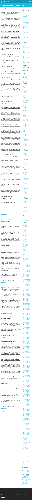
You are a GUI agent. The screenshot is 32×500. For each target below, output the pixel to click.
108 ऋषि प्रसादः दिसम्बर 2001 (26, 296)
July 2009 (24, 211)
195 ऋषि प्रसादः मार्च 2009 (26, 310)
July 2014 (24, 163)
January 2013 (25, 177)
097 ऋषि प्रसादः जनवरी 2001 (26, 287)
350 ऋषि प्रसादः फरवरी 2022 (26, 433)
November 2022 (25, 80)
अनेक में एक (24, 17)
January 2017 (25, 138)
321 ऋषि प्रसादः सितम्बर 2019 (26, 413)
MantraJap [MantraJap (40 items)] (23, 463)
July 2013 (24, 173)
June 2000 (24, 239)
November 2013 (25, 170)
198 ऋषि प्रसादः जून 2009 (26, 312)
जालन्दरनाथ (3, 8)
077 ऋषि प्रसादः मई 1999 (26, 274)
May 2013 (24, 175)
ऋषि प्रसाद (24, 446)
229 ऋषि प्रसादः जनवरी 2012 (26, 337)
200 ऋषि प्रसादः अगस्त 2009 (26, 314)
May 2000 (24, 240)
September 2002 (25, 220)
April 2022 (24, 86)
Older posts (4, 411)
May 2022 (24, 85)
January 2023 (25, 79)
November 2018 (25, 120)
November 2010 (25, 198)
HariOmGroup (23, 494)
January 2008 (25, 217)
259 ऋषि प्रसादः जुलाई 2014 (26, 361)
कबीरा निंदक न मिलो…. (5, 285)
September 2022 (25, 82)
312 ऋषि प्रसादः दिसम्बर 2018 (26, 406)
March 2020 (25, 107)
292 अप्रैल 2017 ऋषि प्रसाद (26, 389)
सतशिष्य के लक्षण (25, 18)
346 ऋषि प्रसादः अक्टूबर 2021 (26, 430)
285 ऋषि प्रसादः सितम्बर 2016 (26, 383)
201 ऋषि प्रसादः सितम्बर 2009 (26, 315)
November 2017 (25, 130)
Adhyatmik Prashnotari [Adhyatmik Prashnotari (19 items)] (25, 452)
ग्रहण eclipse (24, 447)
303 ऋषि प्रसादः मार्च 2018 (26, 398)
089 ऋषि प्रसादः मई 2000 (26, 283)
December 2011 (25, 188)
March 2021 (25, 97)
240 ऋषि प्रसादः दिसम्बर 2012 (26, 346)
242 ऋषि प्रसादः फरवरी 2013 (26, 348)
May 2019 (24, 115)
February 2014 (25, 167)
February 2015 (25, 157)
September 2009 (25, 209)
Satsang (24, 440)
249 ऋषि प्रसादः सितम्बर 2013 (26, 353)
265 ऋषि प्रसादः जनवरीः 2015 (26, 366)
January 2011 (25, 196)
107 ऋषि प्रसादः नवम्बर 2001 (26, 295)
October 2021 (25, 91)
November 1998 (25, 250)
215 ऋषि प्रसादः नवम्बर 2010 (26, 326)
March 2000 (25, 242)
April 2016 (24, 146)
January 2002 (25, 227)
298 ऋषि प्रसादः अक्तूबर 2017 (26, 394)
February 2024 (25, 77)
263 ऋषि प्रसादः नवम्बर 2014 (26, 364)
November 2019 (25, 110)
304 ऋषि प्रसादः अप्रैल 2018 (26, 399)
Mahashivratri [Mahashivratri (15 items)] (26, 462)
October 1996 (25, 260)
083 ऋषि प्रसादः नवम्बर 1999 (26, 279)
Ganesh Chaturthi (25, 437)
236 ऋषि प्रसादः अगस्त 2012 (26, 343)
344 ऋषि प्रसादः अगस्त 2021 (26, 428)
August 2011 (25, 190)
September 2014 (25, 161)
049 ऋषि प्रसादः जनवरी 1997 (26, 266)
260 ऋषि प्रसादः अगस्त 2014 (26, 362)
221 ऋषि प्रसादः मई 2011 (26, 331)
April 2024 (24, 75)
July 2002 (24, 222)
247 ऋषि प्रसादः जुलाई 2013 (26, 351)
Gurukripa (4, 288)
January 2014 (25, 168)
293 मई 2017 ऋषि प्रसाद (26, 390)
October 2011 (25, 189)
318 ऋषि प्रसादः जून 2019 (26, 411)
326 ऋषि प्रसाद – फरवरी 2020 (26, 417)
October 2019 (25, 111)
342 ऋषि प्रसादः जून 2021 (26, 426)
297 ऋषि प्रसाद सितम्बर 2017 (26, 393)
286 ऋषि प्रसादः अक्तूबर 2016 (26, 384)
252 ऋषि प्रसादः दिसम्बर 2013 (26, 355)
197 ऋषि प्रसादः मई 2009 (26, 311)
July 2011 (24, 191)
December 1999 (25, 243)
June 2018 (24, 124)
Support (8, 491)
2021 (24, 37)
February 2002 (25, 226)
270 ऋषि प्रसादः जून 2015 (26, 370)
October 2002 (25, 219)
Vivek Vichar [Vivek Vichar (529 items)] (25, 485)
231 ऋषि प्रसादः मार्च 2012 (26, 339)
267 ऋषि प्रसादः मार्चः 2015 (26, 368)
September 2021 (25, 92)
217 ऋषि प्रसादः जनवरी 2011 (26, 328)
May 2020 (24, 105)
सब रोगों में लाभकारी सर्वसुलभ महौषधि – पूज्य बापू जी (26, 23)
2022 (24, 35)
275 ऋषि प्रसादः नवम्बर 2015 (26, 375)
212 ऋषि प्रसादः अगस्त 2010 (26, 324)
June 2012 (24, 183)
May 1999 (24, 249)
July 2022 (24, 84)
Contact (5, 491)
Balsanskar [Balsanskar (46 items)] (25, 455)
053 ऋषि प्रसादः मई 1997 (26, 269)
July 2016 (24, 143)
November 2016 (25, 140)
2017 (24, 44)
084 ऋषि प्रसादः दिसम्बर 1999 (26, 280)
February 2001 (25, 235)
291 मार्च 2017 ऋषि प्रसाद (26, 388)
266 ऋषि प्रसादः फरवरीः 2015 (26, 367)
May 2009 (24, 213)
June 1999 (24, 248)
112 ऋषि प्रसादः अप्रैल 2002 (26, 299)
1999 (24, 65)
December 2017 (25, 129)
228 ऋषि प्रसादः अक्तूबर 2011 (26, 336)
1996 (24, 70)
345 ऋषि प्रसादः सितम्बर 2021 (26, 429)
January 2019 (25, 118)
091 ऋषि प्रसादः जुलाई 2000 (26, 285)
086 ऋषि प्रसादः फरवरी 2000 (26, 281)
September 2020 (25, 102)
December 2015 (25, 149)
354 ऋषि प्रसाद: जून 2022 (26, 434)
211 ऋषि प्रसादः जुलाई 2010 (26, 323)
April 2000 (24, 241)
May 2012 (24, 184)
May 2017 (24, 135)
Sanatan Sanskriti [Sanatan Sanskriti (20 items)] (27, 469)
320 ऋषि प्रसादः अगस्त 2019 (26, 412)
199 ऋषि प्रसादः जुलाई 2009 (26, 313)
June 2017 (24, 134)
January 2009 (25, 216)
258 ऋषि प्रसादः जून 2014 (26, 360)
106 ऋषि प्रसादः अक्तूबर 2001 (26, 294)
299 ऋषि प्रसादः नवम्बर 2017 (26, 395)
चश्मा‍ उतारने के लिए (25, 448)
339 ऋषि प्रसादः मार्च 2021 (26, 424)
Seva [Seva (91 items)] (28, 470)
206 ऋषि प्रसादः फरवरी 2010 (26, 319)
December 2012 (25, 178)
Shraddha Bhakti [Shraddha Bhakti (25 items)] (24, 475)
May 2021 (24, 95)
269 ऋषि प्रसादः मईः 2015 (26, 369)
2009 (24, 57)
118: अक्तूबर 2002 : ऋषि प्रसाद (10, 10)
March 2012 (25, 185)
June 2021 (24, 94)
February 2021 (25, 98)
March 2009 (25, 214)
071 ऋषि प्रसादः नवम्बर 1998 (26, 273)
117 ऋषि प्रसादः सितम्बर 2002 (26, 303)
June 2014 (24, 164)
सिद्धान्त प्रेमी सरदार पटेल (26, 15)
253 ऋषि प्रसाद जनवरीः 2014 (26, 356)
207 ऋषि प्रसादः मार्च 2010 (26, 320)
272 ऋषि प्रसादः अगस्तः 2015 (26, 372)
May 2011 (24, 193)
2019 (24, 40)
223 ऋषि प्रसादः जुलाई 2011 (26, 333)
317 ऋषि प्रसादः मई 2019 (26, 410)
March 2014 (25, 166)
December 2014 (25, 159)
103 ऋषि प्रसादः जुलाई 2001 (26, 292)
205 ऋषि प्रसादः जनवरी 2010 (26, 318)
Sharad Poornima (25, 441)
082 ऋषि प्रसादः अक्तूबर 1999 (26, 278)
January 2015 (25, 158)
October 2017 (25, 131)
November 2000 (25, 237)
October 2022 (25, 81)
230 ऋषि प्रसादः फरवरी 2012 (26, 338)
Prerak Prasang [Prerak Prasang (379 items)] (25, 466)
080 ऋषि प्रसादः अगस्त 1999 (26, 277)
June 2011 (24, 192)
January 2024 (25, 78)
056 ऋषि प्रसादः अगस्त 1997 (26, 271)
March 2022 (25, 87)
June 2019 (24, 114)
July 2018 (24, 123)
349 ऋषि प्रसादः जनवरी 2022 (26, 432)
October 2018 (25, 121)
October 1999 (25, 245)
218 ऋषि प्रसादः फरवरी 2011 (26, 329)
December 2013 (25, 169)
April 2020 (24, 106)
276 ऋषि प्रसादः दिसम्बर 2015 (26, 376)
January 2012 (25, 187)
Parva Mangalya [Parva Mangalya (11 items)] (24, 466)
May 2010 (24, 203)
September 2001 (25, 230)
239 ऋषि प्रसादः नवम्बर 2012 (26, 345)
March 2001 (25, 234)
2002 (24, 60)
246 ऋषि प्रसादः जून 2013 (26, 350)
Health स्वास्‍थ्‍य (25, 439)
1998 (24, 67)
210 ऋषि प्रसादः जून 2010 (26, 322)
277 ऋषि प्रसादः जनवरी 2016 (26, 377)
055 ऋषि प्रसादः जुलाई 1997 (26, 270)
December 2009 (25, 207)
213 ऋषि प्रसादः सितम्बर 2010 (26, 325)
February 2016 (25, 147)
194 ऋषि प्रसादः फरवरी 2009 (26, 309)
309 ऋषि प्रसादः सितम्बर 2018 (26, 403)
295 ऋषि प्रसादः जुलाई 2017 (26, 392)
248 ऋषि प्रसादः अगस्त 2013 (26, 352)
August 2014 (25, 162)
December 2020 (25, 99)
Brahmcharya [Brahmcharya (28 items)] (27, 458)
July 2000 (24, 238)
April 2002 (24, 224)
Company (2, 491)
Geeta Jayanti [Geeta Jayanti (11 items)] (25, 460)
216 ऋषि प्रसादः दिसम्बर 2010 (26, 327)
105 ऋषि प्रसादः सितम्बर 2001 (26, 293)
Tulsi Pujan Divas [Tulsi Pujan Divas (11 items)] (26, 482)
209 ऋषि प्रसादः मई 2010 (26, 321)
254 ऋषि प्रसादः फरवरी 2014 (26, 357)
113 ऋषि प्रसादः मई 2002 (26, 300)
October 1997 (25, 251)
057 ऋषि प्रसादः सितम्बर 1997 (26, 272)
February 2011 (25, 195)
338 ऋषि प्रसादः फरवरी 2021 (26, 423)
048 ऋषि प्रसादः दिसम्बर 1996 (26, 265)
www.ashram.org (19, 491)
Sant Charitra (17, 10)
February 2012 (25, 186)
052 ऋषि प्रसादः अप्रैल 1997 (26, 268)
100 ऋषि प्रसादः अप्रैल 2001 (26, 290)
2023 (24, 34)
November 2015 (25, 150)
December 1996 (25, 258)
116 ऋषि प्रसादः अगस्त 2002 (26, 302)
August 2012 (25, 181)
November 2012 (25, 179)
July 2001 (24, 231)
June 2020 (24, 104)
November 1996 (25, 259)
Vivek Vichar (17, 287)
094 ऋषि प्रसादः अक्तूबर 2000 (26, 286)
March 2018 (25, 127)
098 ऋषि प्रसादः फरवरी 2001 (26, 288)
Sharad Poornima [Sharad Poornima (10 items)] (24, 471)
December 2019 (25, 109)
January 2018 (25, 128)
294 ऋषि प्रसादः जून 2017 (26, 391)
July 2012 (24, 182)
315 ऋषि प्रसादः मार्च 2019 (26, 408)
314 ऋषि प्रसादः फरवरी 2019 (26, 407)
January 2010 (25, 206)
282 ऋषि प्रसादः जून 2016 (26, 381)
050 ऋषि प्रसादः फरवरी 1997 (26, 267)
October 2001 (25, 229)
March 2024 (25, 76)
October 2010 (25, 199)
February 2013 (25, 176)
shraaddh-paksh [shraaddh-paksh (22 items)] (27, 474)
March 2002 (25, 225)
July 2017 (24, 133)
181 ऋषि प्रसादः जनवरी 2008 (26, 307)
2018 (24, 42)
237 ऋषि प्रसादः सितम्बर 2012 (26, 344)
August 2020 (25, 103)
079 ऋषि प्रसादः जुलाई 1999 (26, 276)
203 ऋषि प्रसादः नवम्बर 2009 (26, 316)
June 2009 (24, 212)
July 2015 (24, 153)
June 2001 (24, 232)
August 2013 (25, 172)
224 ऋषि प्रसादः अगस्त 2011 (26, 334)
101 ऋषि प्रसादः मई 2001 (26, 291)
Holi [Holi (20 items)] (27, 461)
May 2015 (24, 155)
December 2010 (25, 197)
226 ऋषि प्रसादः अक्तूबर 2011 (26, 335)
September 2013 (25, 171)
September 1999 (25, 246)
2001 (24, 62)
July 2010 (24, 201)
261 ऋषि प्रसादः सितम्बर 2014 (26, 363)
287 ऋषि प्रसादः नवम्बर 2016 (26, 385)
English (24, 436)
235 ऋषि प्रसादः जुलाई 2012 (26, 342)
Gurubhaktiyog (25, 438)
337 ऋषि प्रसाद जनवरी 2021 (26, 422)
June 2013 (24, 174)
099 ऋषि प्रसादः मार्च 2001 (26, 289)
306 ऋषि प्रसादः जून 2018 (26, 401)
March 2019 (25, 117)
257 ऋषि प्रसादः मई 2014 (26, 359)
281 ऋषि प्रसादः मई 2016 (26, 380)
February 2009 (25, 215)
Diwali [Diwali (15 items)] (22, 459)
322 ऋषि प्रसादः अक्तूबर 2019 (26, 414)
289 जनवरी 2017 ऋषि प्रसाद (26, 387)
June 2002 (24, 223)
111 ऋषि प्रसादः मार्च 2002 (26, 298)
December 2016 (25, 139)
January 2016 (25, 148)
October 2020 (25, 101)
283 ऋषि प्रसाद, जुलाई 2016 (26, 382)
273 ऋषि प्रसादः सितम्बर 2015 (26, 373)
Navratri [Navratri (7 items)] (24, 464)
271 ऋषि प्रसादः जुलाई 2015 (26, 371)
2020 (24, 39)
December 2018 (25, 119)
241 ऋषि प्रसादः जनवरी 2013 (26, 347)
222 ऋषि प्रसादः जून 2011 (26, 332)
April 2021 (24, 96)
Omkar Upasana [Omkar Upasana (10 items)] (27, 464)
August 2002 (25, 221)
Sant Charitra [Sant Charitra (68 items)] (24, 470)
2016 (24, 45)
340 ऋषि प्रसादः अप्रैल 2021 (26, 425)
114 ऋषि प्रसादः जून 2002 (26, 301)
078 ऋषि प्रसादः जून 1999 (26, 275)
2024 (24, 32)
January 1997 (25, 257)
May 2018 (24, 125)
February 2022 (25, 88)
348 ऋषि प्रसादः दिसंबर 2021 (26, 431)
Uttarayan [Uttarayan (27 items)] (23, 483)
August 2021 (25, 93)
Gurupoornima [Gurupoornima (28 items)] (24, 461)
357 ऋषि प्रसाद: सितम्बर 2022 (26, 435)
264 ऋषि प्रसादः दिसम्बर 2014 (26, 365)
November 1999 (25, 244)
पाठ (23, 449)
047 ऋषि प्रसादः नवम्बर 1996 (26, 264)
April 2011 (24, 194)
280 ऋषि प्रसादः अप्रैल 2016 (26, 379)
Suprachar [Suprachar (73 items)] (24, 479)
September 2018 (25, 122)
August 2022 (25, 83)
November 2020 (25, 100)
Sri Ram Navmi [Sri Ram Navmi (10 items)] (26, 478)
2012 (24, 52)
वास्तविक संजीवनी (25, 25)
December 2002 (25, 218)
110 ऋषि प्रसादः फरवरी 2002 (26, 297)
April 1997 (24, 255)
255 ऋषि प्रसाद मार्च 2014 (26, 358)
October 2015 (25, 151)
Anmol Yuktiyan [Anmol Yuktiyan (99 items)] (25, 453)
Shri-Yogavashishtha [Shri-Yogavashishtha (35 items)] (25, 476)
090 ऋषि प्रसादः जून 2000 (26, 284)
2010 (24, 55)
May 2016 (24, 145)
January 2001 (25, 236)
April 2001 (24, 233)
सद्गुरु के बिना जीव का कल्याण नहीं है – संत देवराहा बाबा (26, 24)
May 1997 (24, 254)
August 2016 (25, 142)
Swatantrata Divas (25, 444)
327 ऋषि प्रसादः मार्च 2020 (26, 418)
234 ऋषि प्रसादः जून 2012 (26, 341)
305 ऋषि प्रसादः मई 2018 (26, 400)
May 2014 (24, 165)
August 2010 (25, 200)
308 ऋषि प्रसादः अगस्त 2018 (26, 402)
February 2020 (25, 108)
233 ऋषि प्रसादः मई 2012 (26, 340)
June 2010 (24, 202)
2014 (24, 49)
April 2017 (24, 136)
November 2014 (25, 160)
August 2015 (25, 152)
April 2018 (24, 126)
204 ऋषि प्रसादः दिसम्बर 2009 (26, 317)
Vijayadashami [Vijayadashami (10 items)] (26, 483)
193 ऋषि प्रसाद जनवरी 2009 (26, 308)
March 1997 (25, 256)
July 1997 (24, 253)
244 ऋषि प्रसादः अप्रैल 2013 (26, 349)
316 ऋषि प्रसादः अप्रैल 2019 (26, 409)
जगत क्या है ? (3, 217)
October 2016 (25, 141)
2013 (24, 50)
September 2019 (25, 112)
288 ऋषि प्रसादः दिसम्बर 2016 (26, 386)
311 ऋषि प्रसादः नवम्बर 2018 (26, 405)
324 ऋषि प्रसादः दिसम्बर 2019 (26, 416)
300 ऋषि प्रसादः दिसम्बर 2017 (26, 396)
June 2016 (24, 144)
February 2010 (25, 205)
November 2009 (25, 208)
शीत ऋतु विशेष (25, 16)
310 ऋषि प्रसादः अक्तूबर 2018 (26, 404)
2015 (24, 47)
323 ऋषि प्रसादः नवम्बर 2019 (26, 415)
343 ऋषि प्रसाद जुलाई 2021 (26, 427)
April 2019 (24, 116)
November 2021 (25, 90)
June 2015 (24, 154)
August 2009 (25, 210)
